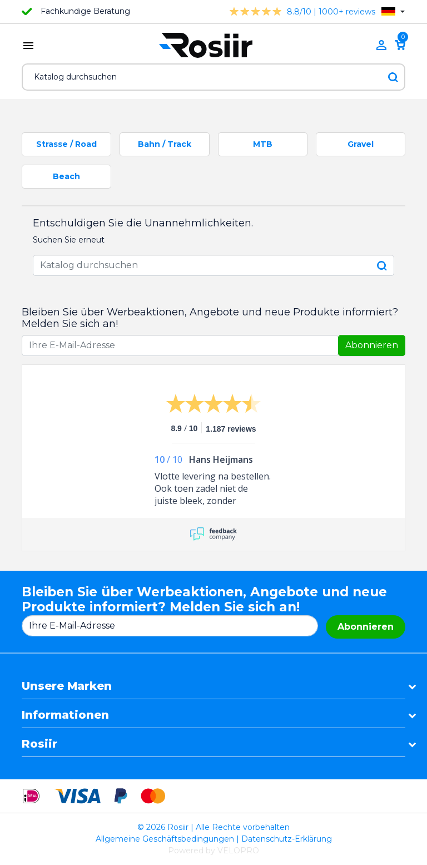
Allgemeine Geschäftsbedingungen (165, 839)
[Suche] (213, 77)
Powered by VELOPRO (213, 851)
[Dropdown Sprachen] (393, 11)
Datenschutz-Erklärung (286, 839)
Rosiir (39, 743)
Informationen (65, 714)
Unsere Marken (67, 686)
